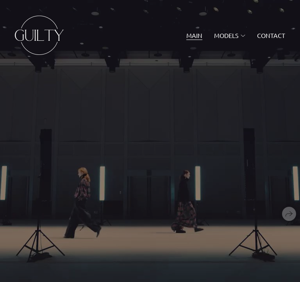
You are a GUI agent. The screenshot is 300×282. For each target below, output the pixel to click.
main (194, 35)
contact (271, 35)
